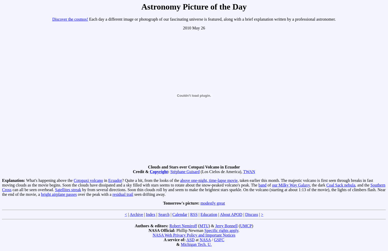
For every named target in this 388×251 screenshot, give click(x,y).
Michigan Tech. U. (196, 244)
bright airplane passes (59, 194)
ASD (190, 240)
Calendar (179, 214)
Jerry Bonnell (226, 226)
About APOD (231, 214)
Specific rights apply (221, 230)
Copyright (159, 171)
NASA (205, 240)
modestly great (212, 203)
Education (208, 214)
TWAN (249, 171)
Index (150, 214)
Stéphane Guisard (185, 171)
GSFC (219, 240)
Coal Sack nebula (340, 185)
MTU (204, 226)
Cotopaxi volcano (88, 180)
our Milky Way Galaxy (291, 185)
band (262, 185)
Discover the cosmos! (70, 19)
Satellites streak (68, 190)
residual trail (122, 194)
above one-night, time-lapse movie (209, 180)
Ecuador (115, 180)
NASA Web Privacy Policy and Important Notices (194, 235)
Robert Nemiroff (183, 226)
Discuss (251, 214)
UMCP (246, 226)
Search (164, 214)
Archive (136, 214)
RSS (193, 214)
